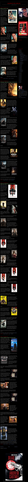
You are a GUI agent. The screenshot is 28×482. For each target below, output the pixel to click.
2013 (20, 78)
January (21, 71)
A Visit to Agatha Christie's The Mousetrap (7, 337)
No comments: (12, 78)
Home (9, 446)
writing (19, 95)
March (21, 69)
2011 (20, 80)
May (20, 67)
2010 (20, 81)
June (20, 66)
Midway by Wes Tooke (4, 8)
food (23, 95)
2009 (20, 82)
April (20, 68)
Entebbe (1, 295)
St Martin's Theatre (13, 440)
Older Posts (15, 446)
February (21, 70)
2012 (20, 79)
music (21, 95)
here (12, 69)
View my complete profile (22, 97)
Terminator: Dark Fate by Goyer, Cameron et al (8, 82)
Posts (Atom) (5, 448)
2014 (20, 77)
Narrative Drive (14, 3)
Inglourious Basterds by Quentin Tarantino (8, 183)
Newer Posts (1, 446)
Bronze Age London (9, 442)
